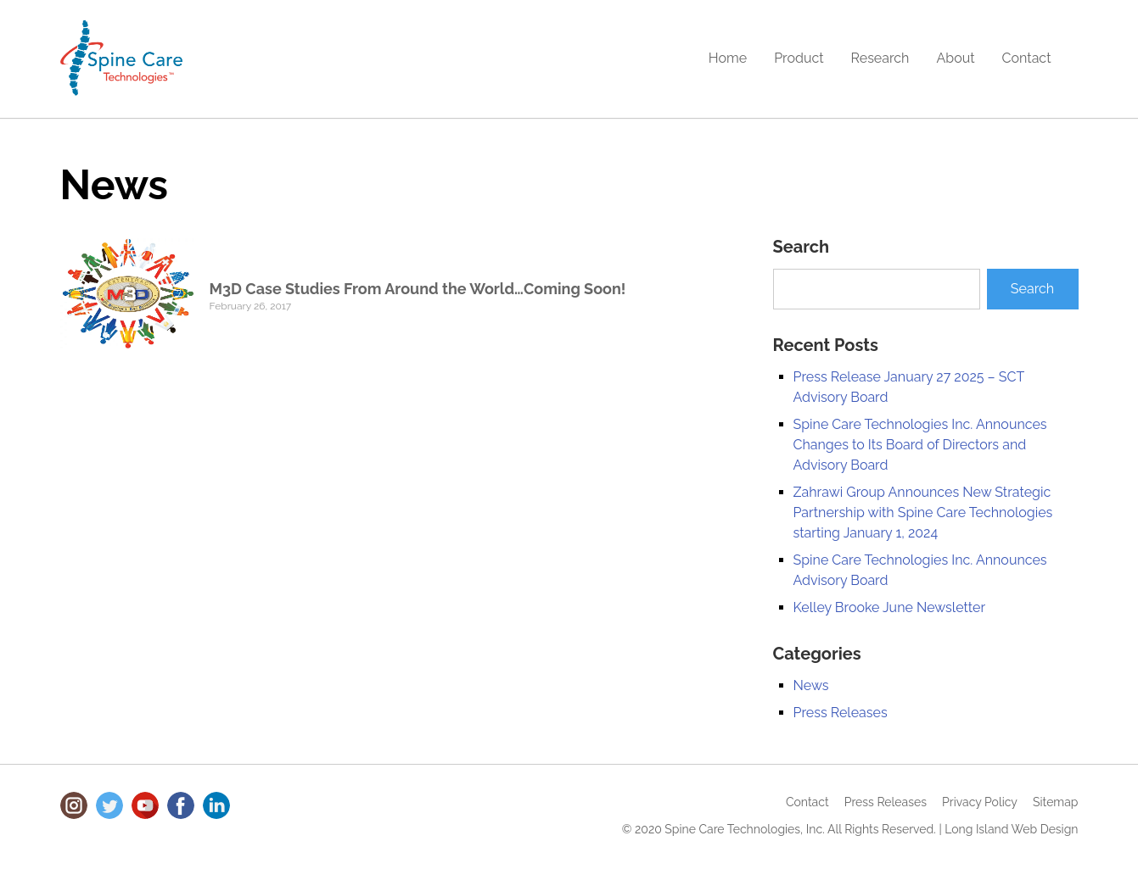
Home (728, 58)
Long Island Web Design (1011, 829)
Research (880, 58)
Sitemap (1055, 802)
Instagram (73, 805)
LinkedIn (216, 805)
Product (798, 58)
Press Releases (840, 713)
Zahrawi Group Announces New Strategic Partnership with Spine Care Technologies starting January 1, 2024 (923, 512)
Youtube (145, 805)
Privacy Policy (979, 802)
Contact (1026, 58)
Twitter (109, 805)
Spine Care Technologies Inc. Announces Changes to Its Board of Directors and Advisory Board (920, 444)
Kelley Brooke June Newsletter (889, 607)
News (811, 685)
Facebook (180, 805)
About (955, 58)
